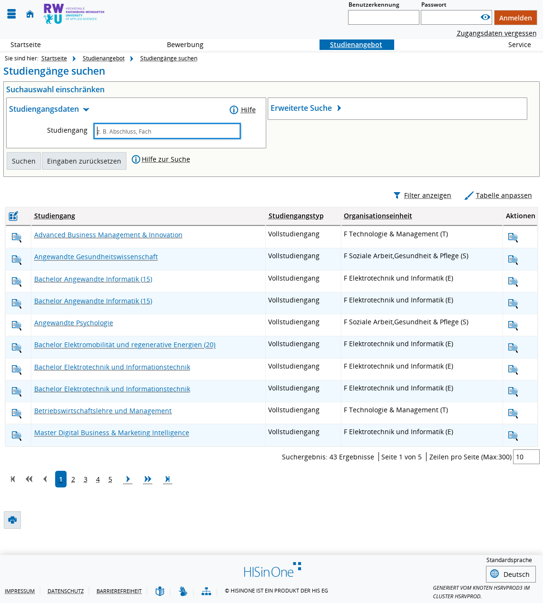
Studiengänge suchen (168, 58)
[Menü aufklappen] (11, 14)
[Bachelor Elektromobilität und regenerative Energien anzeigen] (17, 368)
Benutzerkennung (374, 4)
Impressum (20, 590)
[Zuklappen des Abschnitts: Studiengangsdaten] (116, 110)
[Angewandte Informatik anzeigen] (17, 302)
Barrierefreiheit (119, 590)
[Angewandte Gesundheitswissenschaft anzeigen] (17, 280)
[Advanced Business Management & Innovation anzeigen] (17, 258)
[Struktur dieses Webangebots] (206, 591)
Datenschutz (66, 590)
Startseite (25, 44)
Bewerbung (180, 44)
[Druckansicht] (11, 195)
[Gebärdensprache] (183, 591)
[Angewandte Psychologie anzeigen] (17, 346)
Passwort (433, 4)
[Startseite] (30, 14)
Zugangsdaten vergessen (497, 33)
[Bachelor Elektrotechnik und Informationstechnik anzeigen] (17, 390)
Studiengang (67, 130)
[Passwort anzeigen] (485, 17)
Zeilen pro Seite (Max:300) (470, 477)
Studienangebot (104, 58)
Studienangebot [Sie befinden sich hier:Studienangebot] (351, 44)
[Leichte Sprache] (160, 591)
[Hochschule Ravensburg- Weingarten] (74, 13)
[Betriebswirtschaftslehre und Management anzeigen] (17, 434)
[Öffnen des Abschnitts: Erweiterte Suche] (398, 109)
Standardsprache (509, 560)
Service (514, 44)
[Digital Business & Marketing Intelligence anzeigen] (17, 456)
